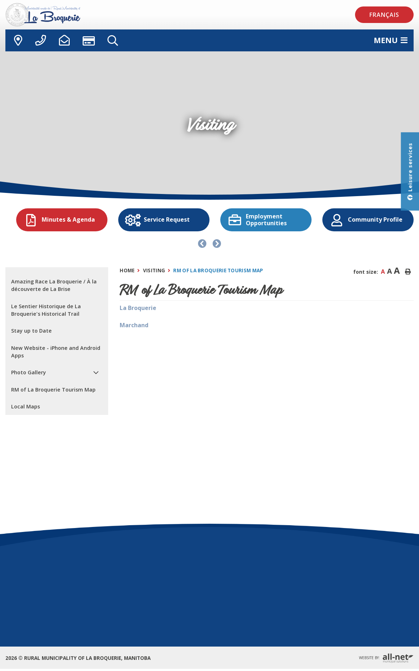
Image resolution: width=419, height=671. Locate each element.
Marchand (134, 325)
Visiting (154, 270)
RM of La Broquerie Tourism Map (218, 270)
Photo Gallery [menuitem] (28, 372)
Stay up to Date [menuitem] (31, 330)
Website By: (386, 658)
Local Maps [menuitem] (25, 406)
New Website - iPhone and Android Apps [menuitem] (55, 351)
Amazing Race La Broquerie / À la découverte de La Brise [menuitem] (54, 285)
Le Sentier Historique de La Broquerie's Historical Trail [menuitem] (46, 310)
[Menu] (390, 40)
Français (384, 15)
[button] (95, 372)
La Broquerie (138, 308)
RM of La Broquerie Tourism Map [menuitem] (53, 389)
